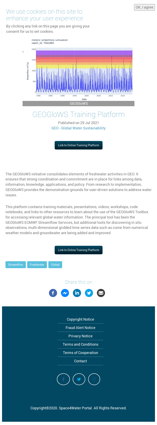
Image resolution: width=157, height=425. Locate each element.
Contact (80, 360)
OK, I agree (144, 7)
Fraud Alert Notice (80, 327)
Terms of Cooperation (80, 352)
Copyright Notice (80, 319)
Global (55, 265)
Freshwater (37, 265)
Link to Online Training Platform (78, 145)
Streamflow (15, 265)
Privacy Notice (80, 335)
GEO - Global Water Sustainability (78, 128)
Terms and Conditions (80, 344)
